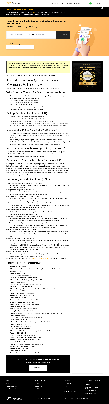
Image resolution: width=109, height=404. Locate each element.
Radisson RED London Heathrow (26, 291)
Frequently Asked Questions (40, 258)
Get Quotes (63, 34)
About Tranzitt (68, 380)
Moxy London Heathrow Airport (25, 335)
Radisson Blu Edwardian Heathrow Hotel (28, 284)
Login (98, 3)
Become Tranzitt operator (74, 3)
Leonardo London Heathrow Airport (26, 308)
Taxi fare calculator (12, 386)
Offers (8, 383)
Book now (37, 368)
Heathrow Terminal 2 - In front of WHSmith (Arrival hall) (27, 116)
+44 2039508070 (55, 88)
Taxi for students (11, 389)
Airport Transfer (40, 380)
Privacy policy (68, 389)
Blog (7, 380)
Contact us (67, 383)
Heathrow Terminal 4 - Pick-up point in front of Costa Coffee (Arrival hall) (32, 121)
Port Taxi (38, 389)
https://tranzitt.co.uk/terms (34, 256)
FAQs (65, 386)
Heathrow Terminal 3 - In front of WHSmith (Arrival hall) (27, 119)
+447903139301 (33, 102)
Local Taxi (38, 383)
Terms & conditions (70, 391)
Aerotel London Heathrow (23, 275)
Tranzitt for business (57, 3)
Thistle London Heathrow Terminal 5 (27, 300)
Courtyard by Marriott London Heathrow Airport (30, 344)
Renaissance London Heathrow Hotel (27, 353)
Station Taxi (38, 386)
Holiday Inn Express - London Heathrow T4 (29, 317)
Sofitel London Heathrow (23, 326)
